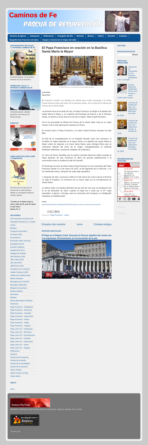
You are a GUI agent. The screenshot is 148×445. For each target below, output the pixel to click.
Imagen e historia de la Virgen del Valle (59, 40)
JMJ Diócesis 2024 (17, 257)
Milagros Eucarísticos (18, 288)
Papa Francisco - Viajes (19, 323)
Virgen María (15, 376)
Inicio (80, 224)
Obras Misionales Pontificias (21, 301)
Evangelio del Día (65, 36)
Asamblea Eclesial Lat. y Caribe (22, 222)
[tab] (123, 165)
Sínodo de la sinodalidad (20, 363)
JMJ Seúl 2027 (16, 263)
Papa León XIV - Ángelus (20, 348)
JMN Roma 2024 (17, 266)
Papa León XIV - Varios (19, 345)
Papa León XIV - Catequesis (21, 329)
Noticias (80, 36)
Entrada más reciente (53, 224)
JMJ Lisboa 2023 (17, 260)
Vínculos (111, 36)
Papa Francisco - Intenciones (21, 316)
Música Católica (16, 291)
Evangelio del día (17, 244)
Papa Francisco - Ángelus (20, 326)
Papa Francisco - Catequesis (21, 307)
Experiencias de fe (17, 250)
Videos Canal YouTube (19, 373)
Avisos (13, 225)
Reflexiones (48, 36)
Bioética (13, 228)
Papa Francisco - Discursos (21, 310)
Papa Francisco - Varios (59, 215)
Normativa (14, 294)
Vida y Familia (15, 370)
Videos (101, 36)
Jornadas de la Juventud (20, 269)
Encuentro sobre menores (20, 241)
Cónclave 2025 (16, 234)
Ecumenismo (15, 238)
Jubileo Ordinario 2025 (19, 272)
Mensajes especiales (18, 285)
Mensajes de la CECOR (19, 282)
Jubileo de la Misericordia (20, 275)
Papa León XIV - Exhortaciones (22, 335)
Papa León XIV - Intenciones (21, 341)
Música (91, 36)
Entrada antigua (102, 224)
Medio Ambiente (16, 278)
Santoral (13, 354)
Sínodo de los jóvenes (19, 367)
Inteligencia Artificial (18, 253)
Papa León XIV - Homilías (20, 338)
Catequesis (35, 36)
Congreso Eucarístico (18, 231)
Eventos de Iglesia (18, 36)
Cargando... (122, 207)
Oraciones (14, 304)
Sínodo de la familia (18, 360)
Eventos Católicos (17, 247)
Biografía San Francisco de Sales (24, 40)
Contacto (123, 36)
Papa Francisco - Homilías (20, 313)
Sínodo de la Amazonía (19, 357)
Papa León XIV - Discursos (21, 332)
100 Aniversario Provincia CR (21, 219)
